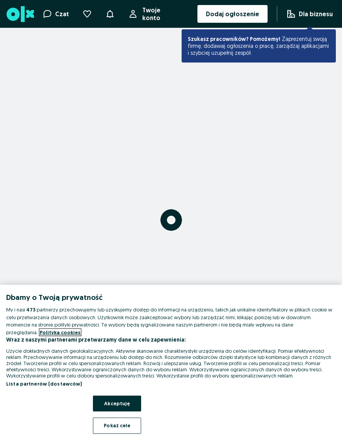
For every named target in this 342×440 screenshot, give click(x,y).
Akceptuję (117, 403)
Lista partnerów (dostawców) (44, 384)
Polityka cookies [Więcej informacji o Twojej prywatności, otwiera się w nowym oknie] (60, 332)
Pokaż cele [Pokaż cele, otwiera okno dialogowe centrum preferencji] (117, 425)
